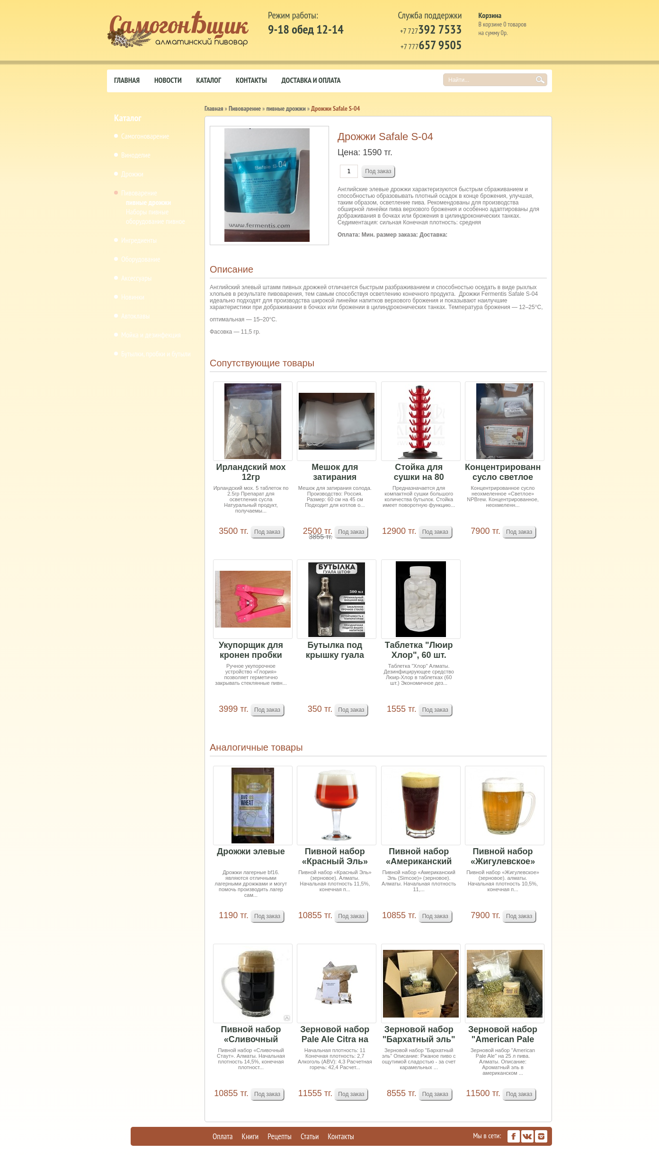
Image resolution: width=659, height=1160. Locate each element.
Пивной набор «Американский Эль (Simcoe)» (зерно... (419, 857)
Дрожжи (132, 173)
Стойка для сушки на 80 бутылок (419, 472)
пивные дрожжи (148, 202)
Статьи (310, 1136)
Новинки (132, 296)
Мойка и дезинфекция (151, 334)
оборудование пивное (155, 221)
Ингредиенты (139, 240)
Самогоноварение (145, 136)
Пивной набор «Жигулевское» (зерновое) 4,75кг (503, 857)
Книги (250, 1136)
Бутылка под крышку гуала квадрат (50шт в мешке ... (334, 650)
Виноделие (136, 154)
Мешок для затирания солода (335, 472)
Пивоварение (139, 192)
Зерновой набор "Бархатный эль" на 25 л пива (419, 1035)
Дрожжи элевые (251, 851)
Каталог (208, 80)
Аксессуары (136, 278)
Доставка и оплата (311, 80)
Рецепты (279, 1136)
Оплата (223, 1136)
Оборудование (140, 259)
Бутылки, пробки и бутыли (156, 353)
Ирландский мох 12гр (251, 472)
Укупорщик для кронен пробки (251, 650)
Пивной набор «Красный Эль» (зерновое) (335, 857)
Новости (168, 80)
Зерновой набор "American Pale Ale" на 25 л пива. (503, 1035)
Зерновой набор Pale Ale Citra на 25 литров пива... (335, 1035)
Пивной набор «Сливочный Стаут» (251, 1035)
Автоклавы (135, 315)
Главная (127, 80)
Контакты (251, 80)
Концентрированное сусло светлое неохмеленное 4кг (503, 472)
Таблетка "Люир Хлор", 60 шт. (419, 650)
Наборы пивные (147, 211)
